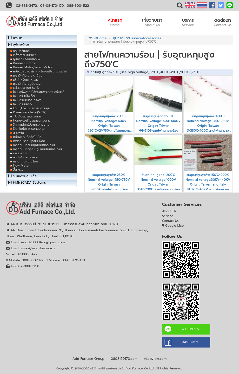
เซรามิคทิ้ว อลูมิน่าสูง (26, 83)
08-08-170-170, (52, 5)
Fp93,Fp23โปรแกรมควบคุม (31, 108)
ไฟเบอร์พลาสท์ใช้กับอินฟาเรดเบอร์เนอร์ (38, 92)
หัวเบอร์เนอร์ (21, 51)
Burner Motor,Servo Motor (33, 67)
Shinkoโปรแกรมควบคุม (29, 128)
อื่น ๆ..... (18, 169)
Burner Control (24, 63)
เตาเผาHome (97, 38)
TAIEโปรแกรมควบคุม (27, 116)
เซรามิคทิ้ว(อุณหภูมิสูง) (28, 75)
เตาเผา (17, 38)
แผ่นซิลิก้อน (20, 153)
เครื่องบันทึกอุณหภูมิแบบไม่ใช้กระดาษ (37, 149)
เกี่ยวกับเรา (152, 22)
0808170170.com (124, 358)
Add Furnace (190, 342)
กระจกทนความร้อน (25, 161)
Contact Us (170, 221)
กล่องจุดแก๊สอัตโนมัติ (27, 137)
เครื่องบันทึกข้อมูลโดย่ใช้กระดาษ (34, 145)
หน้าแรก (115, 22)
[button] (180, 6)
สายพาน (18, 132)
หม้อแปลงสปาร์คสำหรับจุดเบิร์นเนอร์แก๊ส (40, 71)
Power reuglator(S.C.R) (29, 112)
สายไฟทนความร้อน (25, 157)
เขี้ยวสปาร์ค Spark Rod (29, 141)
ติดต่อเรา (223, 22)
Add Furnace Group (89, 358)
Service (167, 216)
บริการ (188, 22)
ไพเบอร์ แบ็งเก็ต (24, 96)
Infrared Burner (24, 55)
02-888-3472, (27, 5)
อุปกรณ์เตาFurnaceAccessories (137, 38)
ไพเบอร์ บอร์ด (22, 104)
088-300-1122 (78, 5)
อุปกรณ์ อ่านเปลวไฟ (26, 59)
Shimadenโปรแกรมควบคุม (31, 124)
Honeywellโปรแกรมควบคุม (31, 120)
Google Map (174, 225)
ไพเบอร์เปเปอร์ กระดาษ (28, 100)
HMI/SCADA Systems (29, 182)
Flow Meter (21, 165)
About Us (169, 211)
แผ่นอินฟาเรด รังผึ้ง (26, 87)
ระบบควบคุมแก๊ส (25, 176)
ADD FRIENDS (190, 329)
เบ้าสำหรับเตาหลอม (25, 79)
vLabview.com (155, 358)
